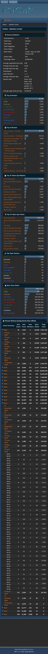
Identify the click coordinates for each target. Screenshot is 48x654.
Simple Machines (29, 651)
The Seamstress (9, 112)
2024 (5, 371)
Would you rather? (10, 192)
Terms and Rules (22, 649)
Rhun (5, 168)
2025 (5, 367)
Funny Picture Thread (11, 249)
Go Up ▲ (30, 649)
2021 (5, 380)
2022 (5, 377)
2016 (5, 397)
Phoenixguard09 (9, 120)
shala (26, 74)
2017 (5, 393)
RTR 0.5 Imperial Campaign (13, 153)
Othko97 (6, 117)
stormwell (7, 259)
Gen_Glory (7, 123)
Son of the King (9, 109)
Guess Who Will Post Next (12, 189)
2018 (5, 390)
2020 (5, 384)
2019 (5, 387)
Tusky (5, 101)
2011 (5, 614)
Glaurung (7, 104)
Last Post (7, 186)
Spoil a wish (7, 210)
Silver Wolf (7, 115)
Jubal (5, 99)
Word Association (9, 179)
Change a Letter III (10, 207)
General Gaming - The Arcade (14, 171)
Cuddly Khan (8, 107)
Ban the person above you (12, 194)
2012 (5, 611)
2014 (5, 403)
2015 (5, 400)
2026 (5, 330)
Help (16, 649)
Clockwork (7, 278)
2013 (5, 608)
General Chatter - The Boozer (13, 136)
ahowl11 (6, 275)
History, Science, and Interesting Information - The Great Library (13, 158)
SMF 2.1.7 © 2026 (19, 651)
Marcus (6, 265)
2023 (5, 374)
